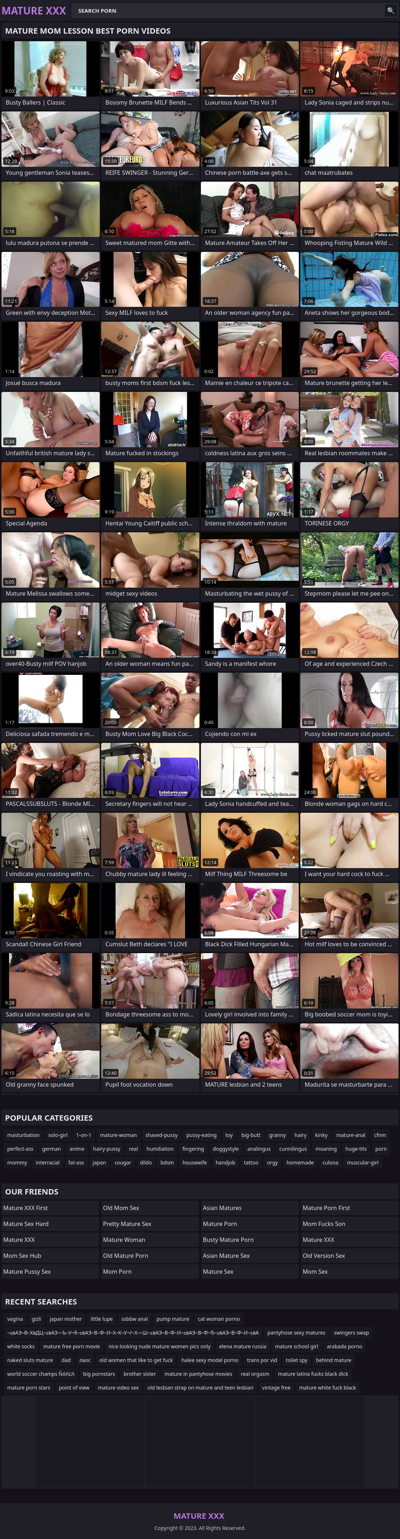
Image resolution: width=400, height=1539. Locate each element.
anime (76, 1148)
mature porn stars (28, 1387)
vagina (15, 1318)
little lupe (102, 1318)
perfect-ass (20, 1148)
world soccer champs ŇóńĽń (40, 1373)
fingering (193, 1148)
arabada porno (344, 1346)
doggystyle (226, 1148)
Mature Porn (220, 1224)
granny (277, 1135)
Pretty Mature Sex (127, 1224)
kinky (321, 1135)
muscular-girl (362, 1162)
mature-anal (351, 1135)
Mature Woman (124, 1240)
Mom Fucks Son (324, 1224)
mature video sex (118, 1387)
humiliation (160, 1148)
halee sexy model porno (209, 1360)
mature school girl (296, 1346)
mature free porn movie (71, 1346)
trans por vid (262, 1360)
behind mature (334, 1360)
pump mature (172, 1318)
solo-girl (57, 1135)
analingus (259, 1148)
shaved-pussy (162, 1135)
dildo (146, 1162)
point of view (74, 1387)
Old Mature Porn (125, 1256)
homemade (300, 1162)
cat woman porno (219, 1318)
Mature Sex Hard (26, 1224)
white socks (21, 1346)
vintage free (276, 1387)
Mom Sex (315, 1272)
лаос (85, 1360)
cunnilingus (293, 1148)
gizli (36, 1318)
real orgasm (255, 1373)
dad (66, 1360)
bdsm (167, 1162)
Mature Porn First (326, 1208)
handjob (225, 1162)
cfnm (380, 1135)
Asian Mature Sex (226, 1256)
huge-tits (356, 1148)
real (133, 1148)
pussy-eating (201, 1135)
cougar (123, 1162)
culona (331, 1162)
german (51, 1148)
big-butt (251, 1135)
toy (229, 1135)
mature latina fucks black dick (313, 1373)
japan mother (66, 1318)
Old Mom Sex (121, 1208)
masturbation (23, 1135)
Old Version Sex (324, 1256)
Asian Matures (222, 1208)
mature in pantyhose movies (198, 1373)
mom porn (117, 1272)
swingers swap (351, 1332)
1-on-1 (83, 1135)
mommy (17, 1162)
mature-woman (118, 1135)
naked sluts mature (30, 1360)
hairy (300, 1135)
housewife (194, 1162)
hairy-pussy (106, 1148)
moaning (326, 1148)
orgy (272, 1162)
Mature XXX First (25, 1208)
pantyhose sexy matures (296, 1332)
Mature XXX (19, 1240)
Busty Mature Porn (228, 1240)
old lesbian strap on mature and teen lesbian (200, 1387)
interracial (48, 1162)
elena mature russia (243, 1346)
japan (99, 1162)
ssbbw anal (134, 1318)
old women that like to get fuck (136, 1360)
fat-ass (76, 1162)
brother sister (140, 1373)
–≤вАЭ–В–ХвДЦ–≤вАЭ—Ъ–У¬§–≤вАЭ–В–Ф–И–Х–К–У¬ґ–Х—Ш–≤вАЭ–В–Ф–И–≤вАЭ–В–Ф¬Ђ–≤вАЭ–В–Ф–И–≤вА (133, 1332)
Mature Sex (218, 1272)
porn (381, 1148)
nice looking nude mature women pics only (159, 1346)
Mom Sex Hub (22, 1256)
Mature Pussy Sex (27, 1272)
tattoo (251, 1162)
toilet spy (296, 1360)
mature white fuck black (327, 1387)
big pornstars (99, 1373)
